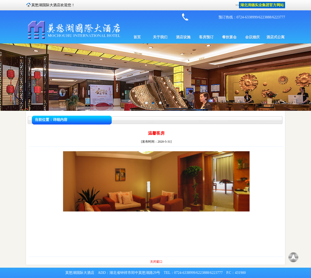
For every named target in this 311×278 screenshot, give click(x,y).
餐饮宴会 (229, 37)
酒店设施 (183, 37)
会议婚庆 (252, 37)
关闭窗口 (156, 262)
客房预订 (206, 37)
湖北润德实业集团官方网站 (262, 5)
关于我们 (160, 37)
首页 (137, 37)
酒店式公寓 (275, 37)
